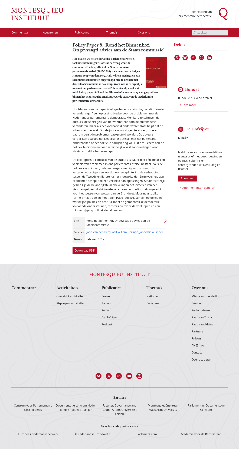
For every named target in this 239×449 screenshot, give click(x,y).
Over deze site (201, 360)
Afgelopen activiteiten (70, 303)
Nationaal (152, 296)
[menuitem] (22, 32)
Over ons (200, 288)
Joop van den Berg (98, 232)
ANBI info (198, 346)
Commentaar (23, 288)
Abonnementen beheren (198, 188)
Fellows (196, 338)
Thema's (154, 288)
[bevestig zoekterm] (194, 32)
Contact (197, 353)
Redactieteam (201, 310)
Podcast (107, 324)
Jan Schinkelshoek (151, 232)
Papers (106, 303)
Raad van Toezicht (203, 317)
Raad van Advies (202, 324)
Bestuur (197, 303)
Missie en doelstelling (206, 296)
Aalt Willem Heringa (125, 232)
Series (106, 310)
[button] (99, 376)
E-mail (182, 137)
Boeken (107, 296)
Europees (152, 303)
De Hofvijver (110, 317)
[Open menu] (67, 32)
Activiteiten (67, 288)
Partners (197, 331)
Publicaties (111, 288)
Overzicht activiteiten (70, 296)
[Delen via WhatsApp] (201, 57)
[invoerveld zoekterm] (210, 32)
